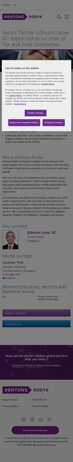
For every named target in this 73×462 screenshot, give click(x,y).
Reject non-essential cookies (24, 122)
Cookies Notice (48, 84)
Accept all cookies (54, 122)
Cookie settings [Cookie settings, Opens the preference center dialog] (35, 113)
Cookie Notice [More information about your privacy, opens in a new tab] (20, 104)
